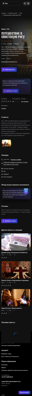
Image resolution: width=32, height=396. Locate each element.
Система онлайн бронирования (10, 345)
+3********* (6, 159)
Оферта (3, 367)
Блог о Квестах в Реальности (10, 356)
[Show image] (6, 143)
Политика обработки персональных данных (14, 370)
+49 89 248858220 (7, 377)
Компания (4, 365)
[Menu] (27, 3)
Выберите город (6, 354)
